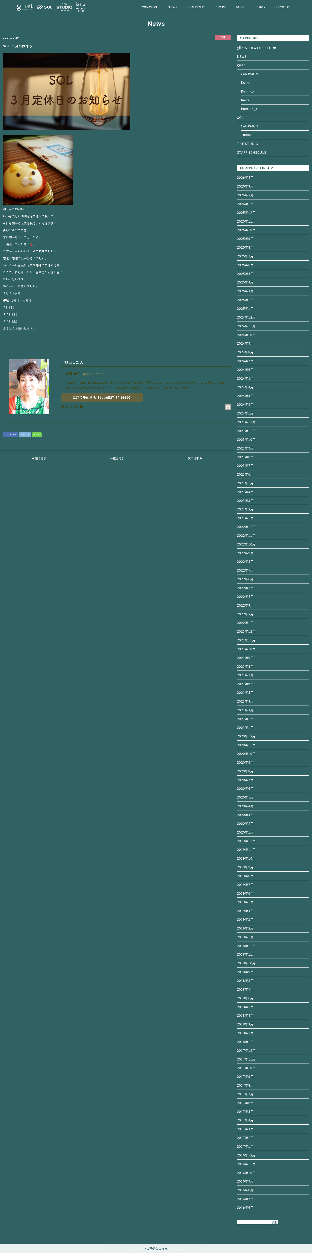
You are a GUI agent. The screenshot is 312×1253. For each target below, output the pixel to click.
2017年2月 (245, 1137)
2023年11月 (246, 430)
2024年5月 (245, 378)
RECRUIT (283, 7)
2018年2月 (245, 1032)
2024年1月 (245, 413)
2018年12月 (246, 945)
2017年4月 (245, 1120)
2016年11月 (246, 1163)
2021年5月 (245, 692)
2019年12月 (246, 840)
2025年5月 (245, 273)
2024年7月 (245, 360)
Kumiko (247, 91)
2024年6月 (245, 369)
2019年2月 (245, 928)
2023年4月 (245, 491)
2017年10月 (246, 1067)
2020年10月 (246, 753)
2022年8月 (245, 561)
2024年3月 (245, 395)
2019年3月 (245, 919)
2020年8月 (245, 771)
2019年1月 (245, 936)
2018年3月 (245, 1024)
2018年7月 (245, 989)
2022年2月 (245, 614)
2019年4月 (245, 910)
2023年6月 (245, 474)
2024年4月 (245, 387)
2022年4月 (245, 596)
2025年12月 (246, 212)
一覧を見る (117, 458)
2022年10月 (246, 544)
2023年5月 (245, 483)
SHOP (261, 7)
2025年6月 (245, 264)
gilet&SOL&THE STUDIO (257, 47)
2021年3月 (245, 710)
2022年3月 (245, 605)
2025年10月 (246, 229)
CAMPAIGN (249, 73)
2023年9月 (245, 448)
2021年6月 (245, 683)
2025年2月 (245, 299)
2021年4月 (245, 701)
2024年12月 (246, 317)
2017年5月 (245, 1111)
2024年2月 (245, 404)
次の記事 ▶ (195, 458)
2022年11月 (246, 535)
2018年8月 (245, 980)
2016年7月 (245, 1198)
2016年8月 (245, 1190)
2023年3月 (245, 500)
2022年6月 (245, 579)
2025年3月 (245, 290)
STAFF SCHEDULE (251, 152)
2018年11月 (246, 954)
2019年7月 (245, 884)
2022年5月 (245, 587)
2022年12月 (246, 526)
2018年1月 (245, 1041)
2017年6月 (245, 1102)
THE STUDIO (247, 143)
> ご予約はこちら (156, 1248)
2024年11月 (246, 326)
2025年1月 (245, 308)
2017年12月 (246, 1050)
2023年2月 (245, 509)
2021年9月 (245, 657)
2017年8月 (245, 1085)
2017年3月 (245, 1128)
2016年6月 (245, 1207)
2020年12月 (246, 736)
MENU (241, 7)
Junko (246, 134)
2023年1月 (245, 517)
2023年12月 (246, 421)
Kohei (246, 82)
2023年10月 (246, 439)
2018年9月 (245, 971)
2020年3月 (245, 814)
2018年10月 (246, 963)
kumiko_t (249, 108)
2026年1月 (245, 203)
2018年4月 (245, 1015)
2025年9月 (245, 238)
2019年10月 (246, 858)
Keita (245, 100)
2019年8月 (245, 875)
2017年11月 (246, 1059)
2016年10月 (246, 1172)
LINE (37, 434)
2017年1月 (245, 1146)
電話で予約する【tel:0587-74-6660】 (102, 397)
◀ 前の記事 (39, 458)
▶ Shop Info (72, 407)
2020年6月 (245, 788)
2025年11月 (246, 221)
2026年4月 (245, 177)
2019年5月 (245, 901)
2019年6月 (245, 893)
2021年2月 (245, 718)
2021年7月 (245, 674)
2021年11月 (246, 640)
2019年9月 (245, 867)
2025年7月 (245, 256)
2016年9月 (245, 1181)
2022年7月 (245, 570)
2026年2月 (245, 195)
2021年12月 (246, 631)
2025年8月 (245, 247)
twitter (25, 434)
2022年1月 (245, 622)
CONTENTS (196, 7)
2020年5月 (245, 797)
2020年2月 (245, 823)
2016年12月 (246, 1155)
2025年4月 (245, 282)
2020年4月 (245, 805)
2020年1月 (245, 832)
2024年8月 (245, 352)
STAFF (221, 7)
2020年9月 (245, 762)
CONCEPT (150, 7)
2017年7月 (245, 1094)
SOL (240, 117)
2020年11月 (246, 744)
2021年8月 (245, 666)
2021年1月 (245, 727)
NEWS (172, 7)
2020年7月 (245, 779)
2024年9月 (245, 343)
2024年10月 (246, 334)
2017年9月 (245, 1076)
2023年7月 (245, 465)
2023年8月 (245, 456)
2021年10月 (246, 648)
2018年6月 (245, 998)
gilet (241, 65)
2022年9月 (245, 552)
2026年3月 (245, 186)
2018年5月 (245, 1006)
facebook (10, 434)
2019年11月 (246, 849)
